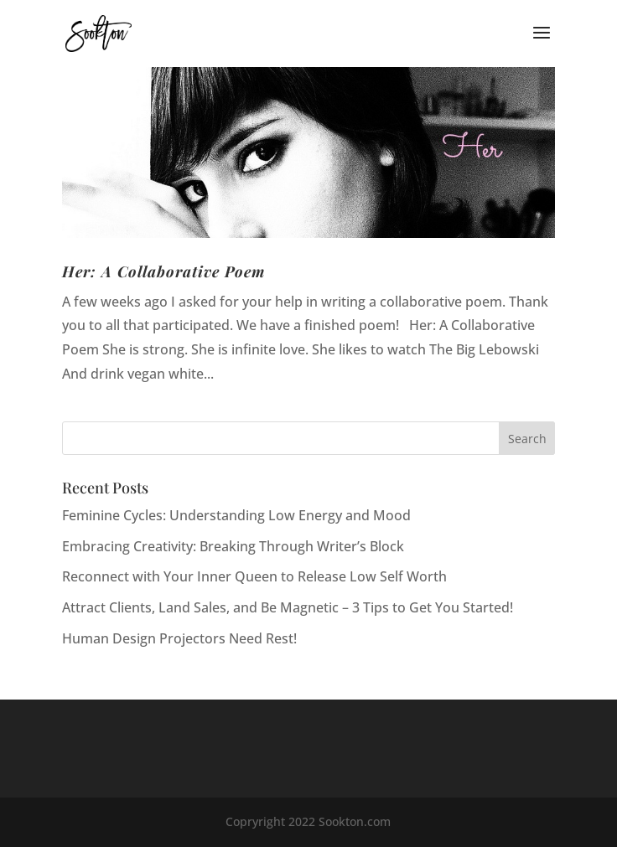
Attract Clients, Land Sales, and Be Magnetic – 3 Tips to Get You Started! (287, 607)
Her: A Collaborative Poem (163, 271)
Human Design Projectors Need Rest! (179, 638)
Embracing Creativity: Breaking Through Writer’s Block (233, 546)
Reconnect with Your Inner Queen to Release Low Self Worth (254, 576)
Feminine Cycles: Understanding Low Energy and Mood (236, 515)
